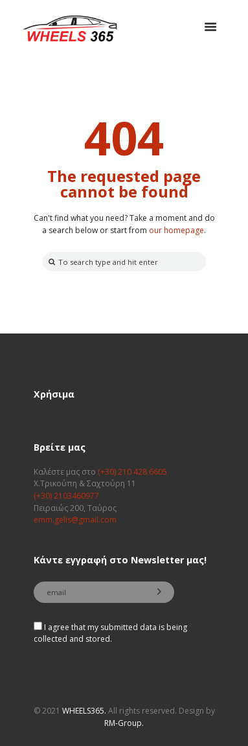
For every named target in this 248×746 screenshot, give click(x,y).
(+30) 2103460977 (66, 495)
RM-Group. (124, 723)
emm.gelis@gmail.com (75, 519)
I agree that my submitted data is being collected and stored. (110, 633)
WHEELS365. (84, 710)
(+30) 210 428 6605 (132, 471)
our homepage (176, 230)
